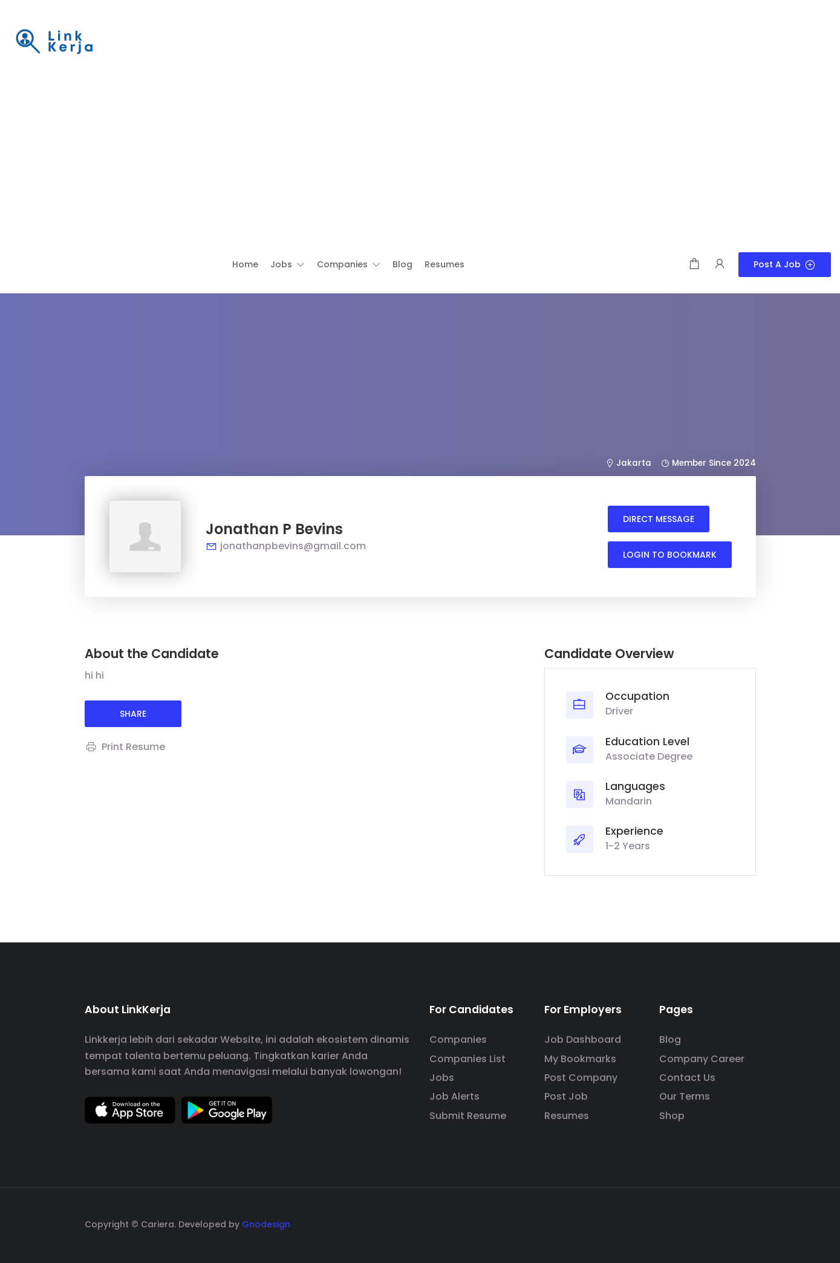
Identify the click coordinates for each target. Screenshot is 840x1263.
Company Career (701, 1059)
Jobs (441, 1078)
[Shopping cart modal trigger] (694, 264)
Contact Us (687, 1078)
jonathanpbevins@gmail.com (286, 546)
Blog (670, 1039)
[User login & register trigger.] (719, 264)
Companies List (467, 1059)
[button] (287, 264)
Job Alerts (454, 1096)
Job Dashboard (582, 1039)
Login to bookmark (670, 555)
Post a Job (785, 264)
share (133, 714)
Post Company (580, 1078)
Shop (672, 1116)
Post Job (566, 1096)
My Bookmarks (580, 1059)
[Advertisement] (420, 161)
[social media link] (745, 1222)
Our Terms (684, 1096)
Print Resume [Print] (125, 747)
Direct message (658, 519)
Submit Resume (467, 1116)
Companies (458, 1039)
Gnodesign (266, 1224)
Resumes (566, 1116)
